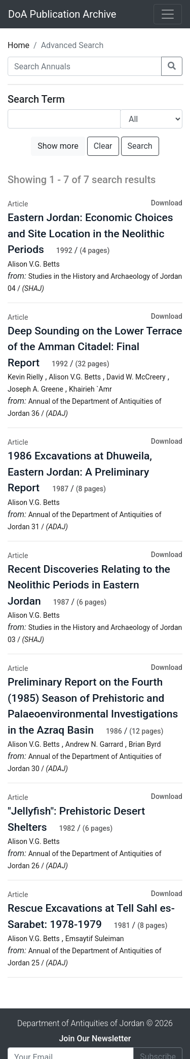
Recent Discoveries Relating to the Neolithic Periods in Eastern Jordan (89, 585)
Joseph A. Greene (35, 389)
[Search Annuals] (85, 66)
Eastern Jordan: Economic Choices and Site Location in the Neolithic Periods (90, 233)
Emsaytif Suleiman (94, 939)
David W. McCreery (136, 377)
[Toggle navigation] (168, 14)
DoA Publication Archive (62, 14)
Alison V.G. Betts (34, 264)
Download (166, 203)
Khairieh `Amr (90, 389)
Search (140, 146)
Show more (57, 146)
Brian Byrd (145, 744)
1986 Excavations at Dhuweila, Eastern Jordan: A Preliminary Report (80, 472)
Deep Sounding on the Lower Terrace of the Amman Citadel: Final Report (95, 347)
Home (18, 45)
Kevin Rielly (25, 377)
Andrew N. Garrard (95, 744)
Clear (103, 146)
